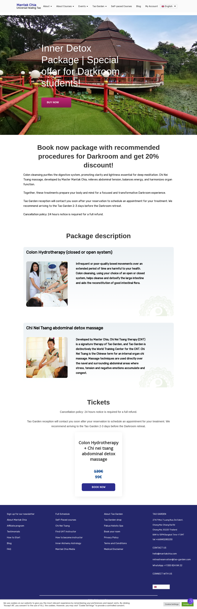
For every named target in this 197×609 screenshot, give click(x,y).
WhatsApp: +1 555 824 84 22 (167, 565)
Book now (98, 487)
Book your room (112, 531)
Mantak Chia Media (65, 549)
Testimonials (13, 531)
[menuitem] (168, 6)
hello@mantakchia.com (165, 553)
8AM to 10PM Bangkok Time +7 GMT (168, 535)
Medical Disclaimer (113, 549)
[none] (168, 6)
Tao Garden (98, 6)
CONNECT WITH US (162, 573)
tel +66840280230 (163, 539)
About (46, 6)
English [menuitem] (169, 6)
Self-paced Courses (121, 6)
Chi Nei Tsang (62, 525)
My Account (151, 6)
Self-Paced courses (65, 520)
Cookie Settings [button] (172, 604)
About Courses (64, 6)
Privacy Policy (111, 537)
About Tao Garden (113, 514)
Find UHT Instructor (65, 531)
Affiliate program (15, 525)
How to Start (13, 537)
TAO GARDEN (159, 514)
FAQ (9, 549)
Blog (138, 6)
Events (82, 6)
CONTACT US (159, 547)
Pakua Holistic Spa (113, 525)
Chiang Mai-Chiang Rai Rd (164, 525)
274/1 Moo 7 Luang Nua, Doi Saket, (168, 520)
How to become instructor (69, 537)
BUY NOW (53, 102)
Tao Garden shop (112, 520)
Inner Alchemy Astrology (68, 543)
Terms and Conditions (115, 543)
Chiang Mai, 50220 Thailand (165, 530)
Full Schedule (62, 514)
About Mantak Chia (17, 520)
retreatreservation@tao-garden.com (172, 559)
